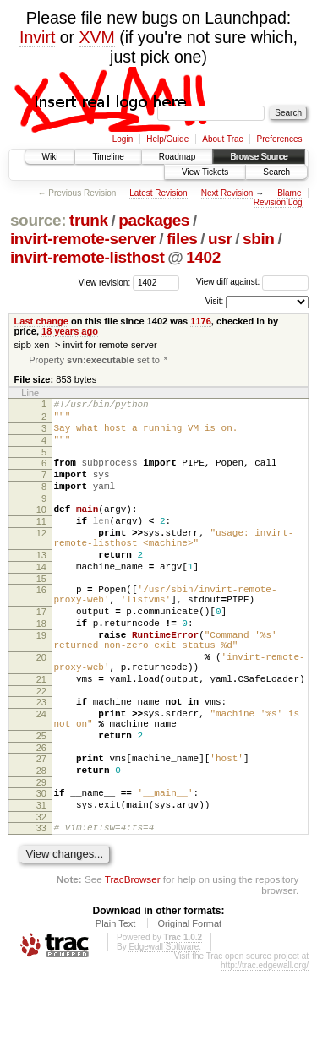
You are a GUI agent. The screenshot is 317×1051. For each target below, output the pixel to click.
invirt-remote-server (83, 239)
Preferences (280, 139)
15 (41, 613)
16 (41, 624)
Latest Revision (158, 193)
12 (41, 558)
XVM (97, 37)
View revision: (105, 281)
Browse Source (258, 156)
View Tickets (205, 172)
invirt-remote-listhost (87, 257)
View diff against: (252, 281)
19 (41, 680)
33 (41, 906)
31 (41, 880)
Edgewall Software (163, 1027)
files (182, 239)
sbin (259, 239)
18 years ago (69, 331)
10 (41, 529)
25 (41, 801)
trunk (88, 220)
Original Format (189, 1004)
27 (41, 826)
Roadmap (177, 156)
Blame (289, 193)
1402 (203, 257)
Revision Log (278, 202)
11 (41, 543)
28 (41, 841)
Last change (41, 321)
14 (41, 599)
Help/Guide (167, 139)
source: (38, 220)
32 (41, 895)
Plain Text (116, 1004)
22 (41, 748)
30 (41, 866)
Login (122, 139)
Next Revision (227, 193)
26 (41, 815)
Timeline (107, 156)
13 (41, 585)
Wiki (50, 156)
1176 (200, 321)
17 (41, 651)
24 (41, 774)
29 (41, 855)
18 (41, 666)
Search (276, 172)
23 (41, 759)
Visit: (214, 301)
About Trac (222, 139)
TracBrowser (133, 959)
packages (153, 220)
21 (41, 734)
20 (41, 707)
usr (220, 239)
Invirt (37, 37)
